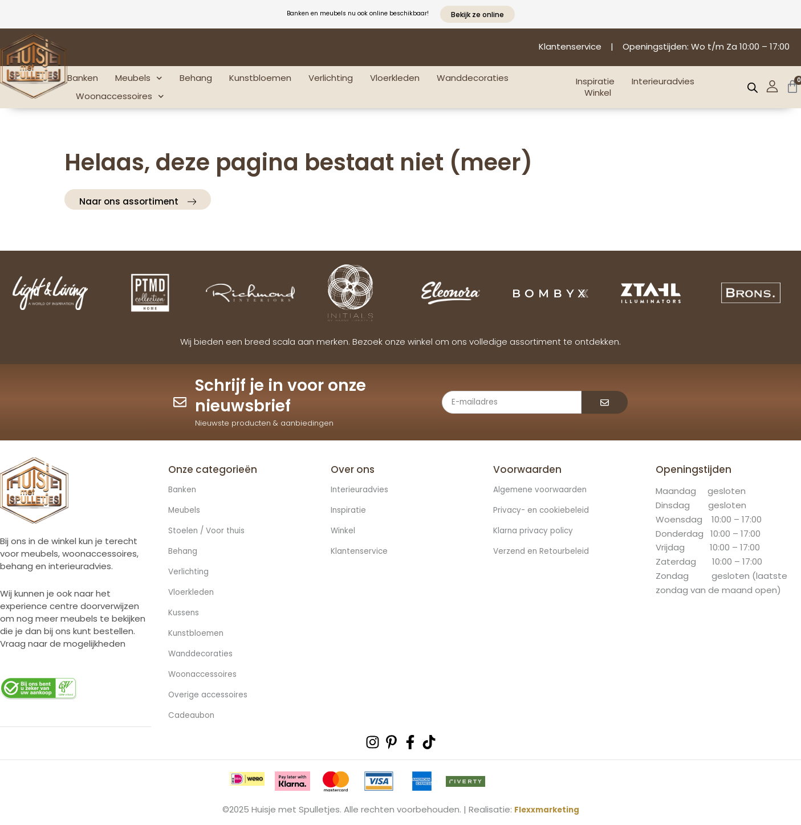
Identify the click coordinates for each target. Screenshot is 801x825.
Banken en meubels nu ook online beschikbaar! (357, 12)
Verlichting (330, 78)
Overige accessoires (211, 695)
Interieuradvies (663, 81)
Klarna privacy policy (536, 531)
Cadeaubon (193, 716)
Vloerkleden (395, 78)
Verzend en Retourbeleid (546, 552)
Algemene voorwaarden (544, 490)
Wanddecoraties (473, 78)
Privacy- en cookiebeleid (545, 511)
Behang (196, 78)
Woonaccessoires (120, 96)
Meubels (138, 78)
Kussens (185, 613)
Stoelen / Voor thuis (210, 531)
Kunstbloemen (260, 78)
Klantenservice (362, 552)
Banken (82, 78)
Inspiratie (595, 81)
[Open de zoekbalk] (752, 87)
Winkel (597, 93)
